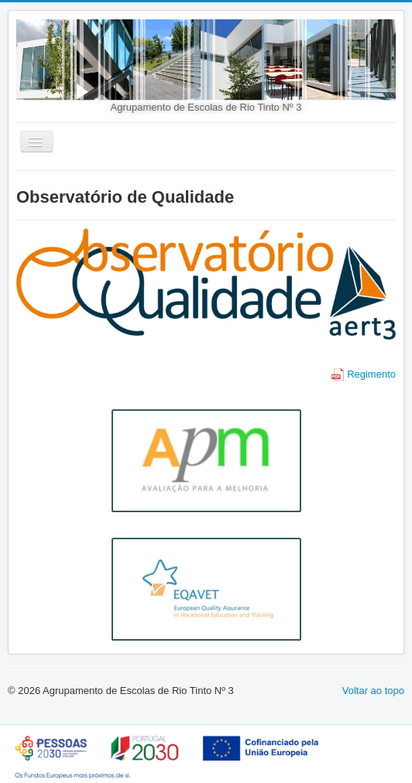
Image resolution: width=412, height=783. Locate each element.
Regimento (363, 374)
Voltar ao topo (373, 690)
